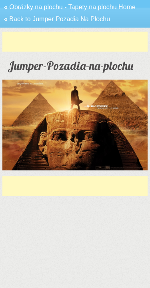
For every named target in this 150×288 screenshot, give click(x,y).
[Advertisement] (76, 42)
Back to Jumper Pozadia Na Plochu (57, 19)
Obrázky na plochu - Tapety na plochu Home (70, 7)
